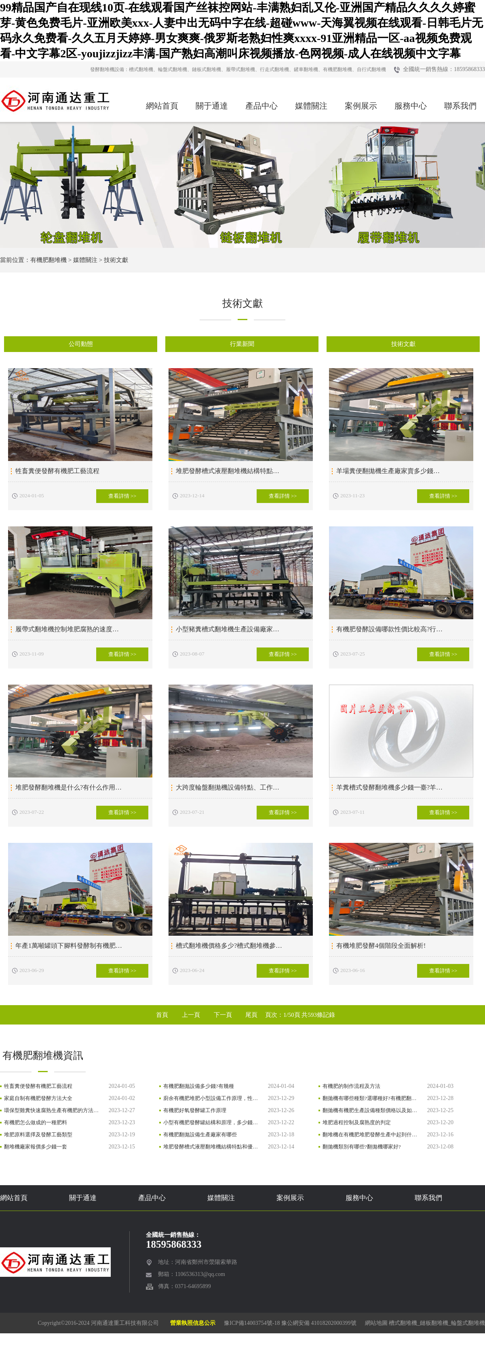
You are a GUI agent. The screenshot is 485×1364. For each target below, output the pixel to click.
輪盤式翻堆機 (468, 1323)
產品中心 (261, 105)
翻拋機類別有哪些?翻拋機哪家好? (362, 1147)
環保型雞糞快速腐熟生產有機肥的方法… (51, 1110)
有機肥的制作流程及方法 (351, 1086)
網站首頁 (162, 105)
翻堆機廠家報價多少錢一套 (35, 1147)
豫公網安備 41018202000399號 (318, 1323)
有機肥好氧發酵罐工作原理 (194, 1110)
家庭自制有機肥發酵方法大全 (38, 1098)
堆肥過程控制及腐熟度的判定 (357, 1122)
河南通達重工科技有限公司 (125, 1323)
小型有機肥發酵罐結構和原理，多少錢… (210, 1122)
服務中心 (410, 105)
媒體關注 (311, 105)
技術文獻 (116, 260)
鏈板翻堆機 (434, 1323)
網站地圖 (376, 1323)
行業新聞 (242, 344)
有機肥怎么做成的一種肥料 (35, 1122)
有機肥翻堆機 (48, 260)
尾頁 (251, 1015)
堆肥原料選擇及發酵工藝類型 (38, 1134)
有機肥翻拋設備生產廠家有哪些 (200, 1134)
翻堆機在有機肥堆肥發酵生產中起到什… (370, 1134)
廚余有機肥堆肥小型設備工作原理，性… (210, 1098)
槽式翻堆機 (403, 1323)
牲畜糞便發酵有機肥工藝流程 (38, 1086)
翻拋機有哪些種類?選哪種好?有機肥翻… (370, 1098)
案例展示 (361, 105)
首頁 (162, 1015)
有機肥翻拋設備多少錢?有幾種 (198, 1086)
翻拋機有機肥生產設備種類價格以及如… (370, 1110)
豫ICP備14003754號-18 (252, 1323)
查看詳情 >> (122, 496)
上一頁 (191, 1015)
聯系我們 (460, 105)
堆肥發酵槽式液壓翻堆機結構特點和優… (210, 1147)
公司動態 (81, 344)
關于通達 (212, 105)
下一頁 (223, 1015)
